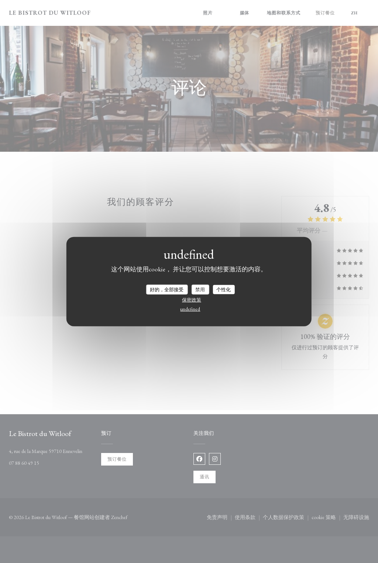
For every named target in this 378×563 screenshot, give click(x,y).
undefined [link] (190, 309)
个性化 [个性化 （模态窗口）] (223, 289)
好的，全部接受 (166, 289)
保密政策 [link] (191, 300)
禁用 (200, 289)
